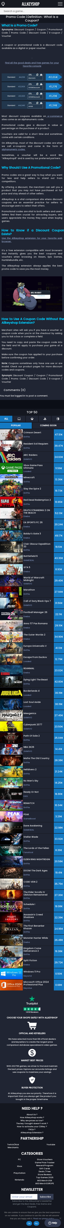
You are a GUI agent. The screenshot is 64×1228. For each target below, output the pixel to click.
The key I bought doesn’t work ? (32, 1123)
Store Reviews (45, 1174)
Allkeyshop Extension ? (32, 1132)
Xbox (19, 1166)
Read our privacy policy (43, 1218)
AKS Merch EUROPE (44, 1183)
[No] (60, 1218)
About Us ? (32, 1114)
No (36, 1223)
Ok (29, 1223)
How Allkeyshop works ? (32, 1117)
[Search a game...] (32, 11)
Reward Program (44, 1165)
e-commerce (54, 116)
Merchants (13, 1147)
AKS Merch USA (44, 1180)
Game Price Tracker (45, 1162)
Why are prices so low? (32, 1120)
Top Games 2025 (44, 1177)
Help (52, 1223)
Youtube (51, 1144)
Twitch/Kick (13, 1144)
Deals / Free (45, 1171)
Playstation (19, 1173)
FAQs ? (32, 1129)
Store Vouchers (44, 1159)
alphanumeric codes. (13, 149)
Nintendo (19, 1179)
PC (19, 1159)
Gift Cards (44, 1168)
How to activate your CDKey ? (32, 1126)
